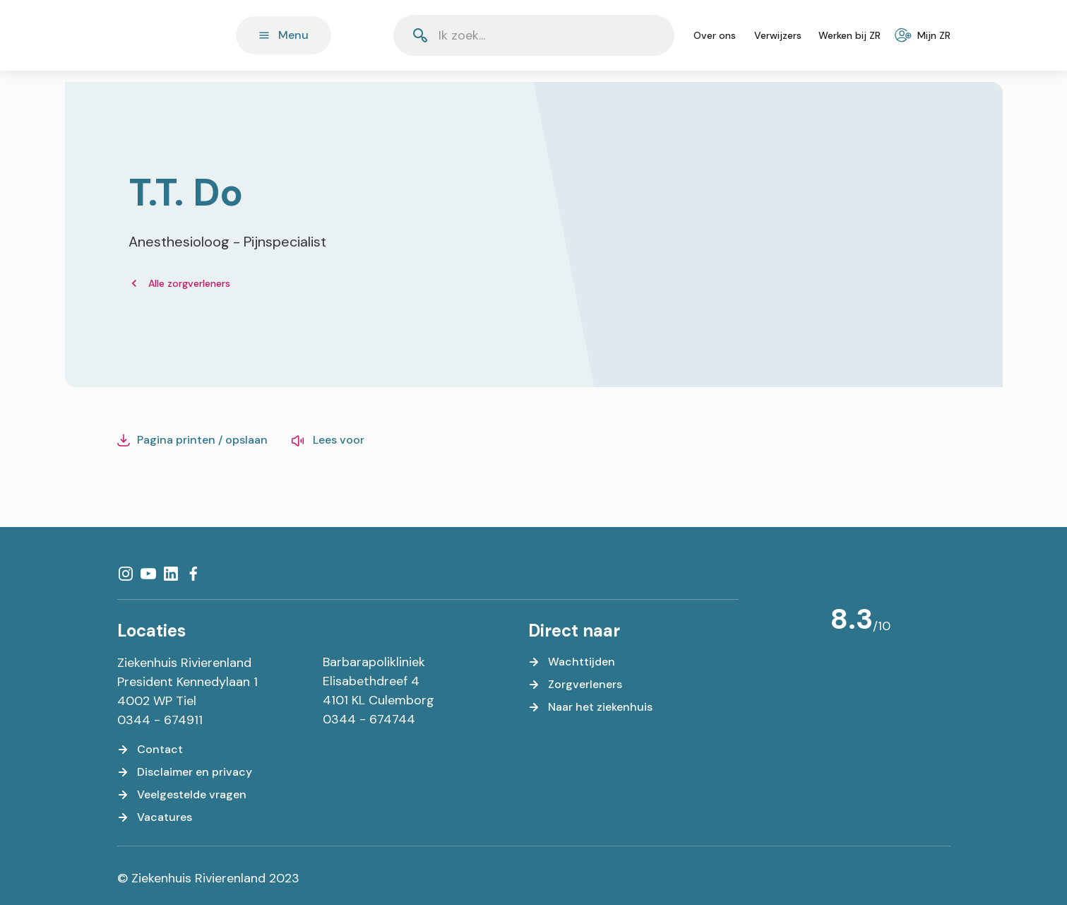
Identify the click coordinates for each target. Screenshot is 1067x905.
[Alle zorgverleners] (179, 284)
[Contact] (150, 749)
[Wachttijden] (571, 661)
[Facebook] (193, 573)
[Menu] (283, 35)
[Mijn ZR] (924, 35)
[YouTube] (148, 573)
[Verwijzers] (777, 35)
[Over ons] (714, 35)
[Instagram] (125, 573)
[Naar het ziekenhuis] (590, 707)
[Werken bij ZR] (849, 35)
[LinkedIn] (170, 573)
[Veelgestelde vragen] (181, 794)
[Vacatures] (154, 817)
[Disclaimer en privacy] (184, 772)
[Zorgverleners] (575, 684)
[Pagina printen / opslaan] (192, 440)
